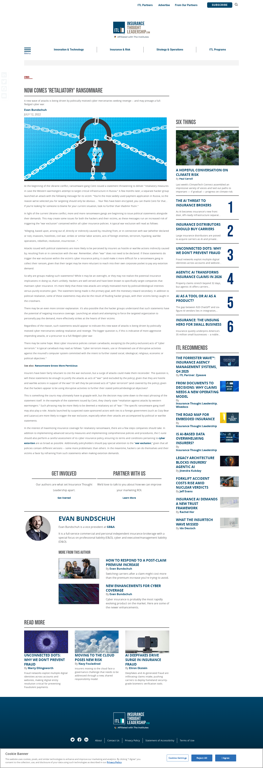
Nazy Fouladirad (89, 664)
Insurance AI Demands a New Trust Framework (197, 503)
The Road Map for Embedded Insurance (195, 417)
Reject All (202, 757)
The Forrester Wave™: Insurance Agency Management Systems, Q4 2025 (196, 365)
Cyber (26, 77)
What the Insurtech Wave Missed (194, 522)
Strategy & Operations (169, 49)
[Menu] (32, 49)
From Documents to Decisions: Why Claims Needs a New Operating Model (197, 390)
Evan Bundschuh (35, 110)
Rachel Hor (187, 512)
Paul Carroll (186, 178)
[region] (131, 758)
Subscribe (220, 5)
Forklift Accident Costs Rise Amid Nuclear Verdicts (192, 483)
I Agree (225, 757)
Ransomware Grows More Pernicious (56, 365)
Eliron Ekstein (138, 668)
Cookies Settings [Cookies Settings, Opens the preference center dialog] (178, 757)
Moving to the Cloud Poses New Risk (94, 657)
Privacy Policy (132, 740)
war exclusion (143, 443)
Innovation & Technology (69, 49)
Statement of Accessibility (159, 740)
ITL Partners (145, 5)
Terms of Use (187, 740)
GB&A (111, 527)
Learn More (129, 497)
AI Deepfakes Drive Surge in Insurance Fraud (143, 659)
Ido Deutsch (188, 528)
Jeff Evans (186, 491)
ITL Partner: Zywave (193, 375)
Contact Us (113, 740)
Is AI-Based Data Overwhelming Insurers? (190, 438)
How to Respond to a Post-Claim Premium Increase (136, 562)
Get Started (64, 497)
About (98, 740)
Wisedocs (182, 407)
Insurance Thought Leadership (197, 403)
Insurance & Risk (120, 49)
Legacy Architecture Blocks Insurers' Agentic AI (195, 462)
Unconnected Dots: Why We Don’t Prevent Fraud (44, 659)
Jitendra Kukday (190, 471)
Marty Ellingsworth (41, 668)
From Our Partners (186, 5)
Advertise (164, 5)
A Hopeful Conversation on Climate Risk (202, 172)
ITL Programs (217, 49)
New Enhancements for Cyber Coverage (133, 588)
